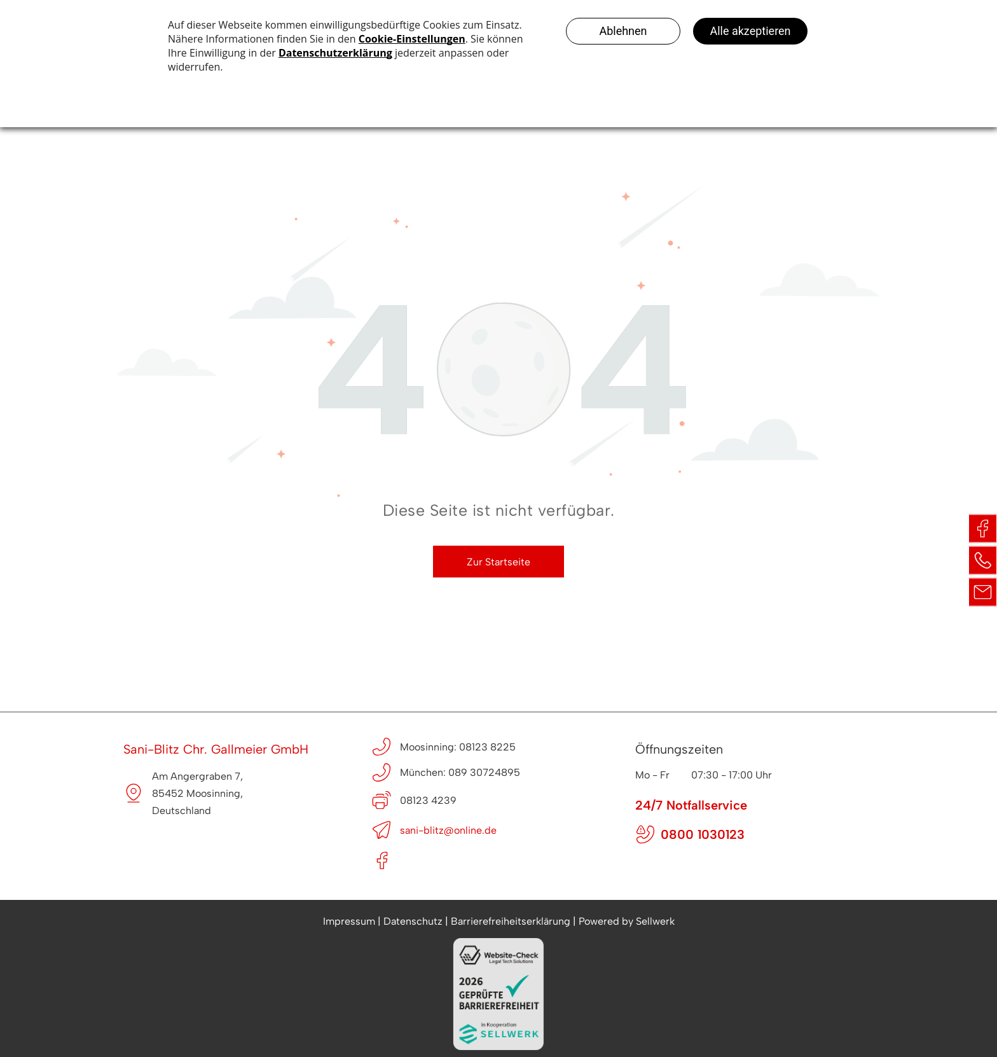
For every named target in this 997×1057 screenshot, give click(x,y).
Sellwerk (655, 921)
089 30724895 (484, 772)
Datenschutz (413, 921)
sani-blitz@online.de (448, 830)
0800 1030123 (703, 834)
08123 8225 (487, 747)
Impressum (349, 921)
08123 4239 (428, 800)
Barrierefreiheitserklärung (510, 921)
